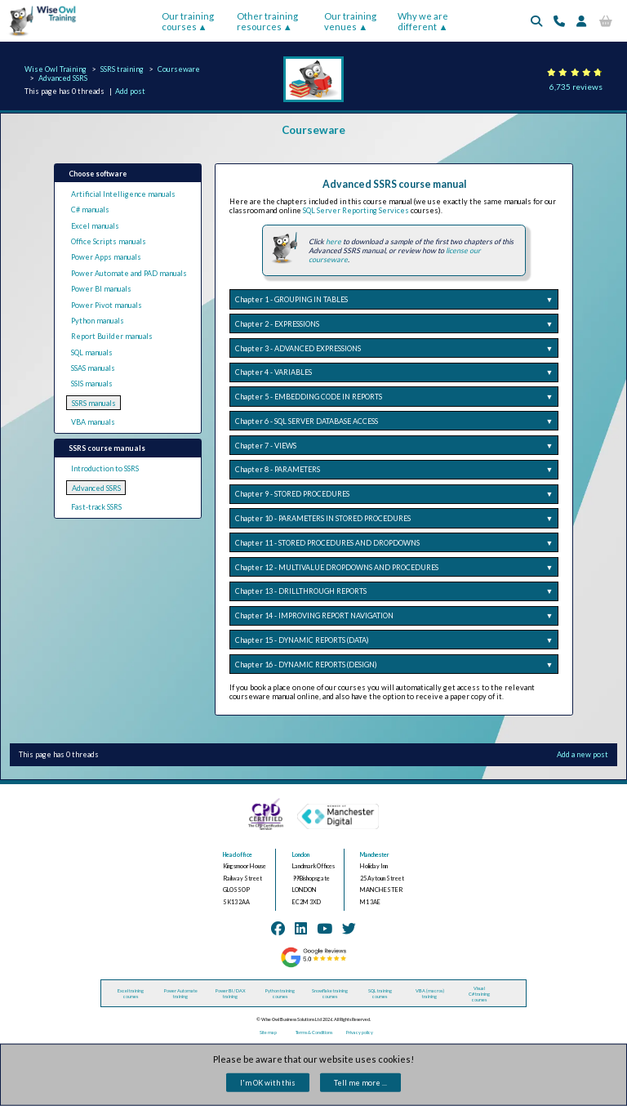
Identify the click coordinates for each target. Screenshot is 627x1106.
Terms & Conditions (314, 1032)
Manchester (374, 854)
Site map (268, 1032)
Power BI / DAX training (231, 993)
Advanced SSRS (62, 78)
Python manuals (97, 320)
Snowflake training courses (330, 993)
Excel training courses (131, 993)
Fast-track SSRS (96, 506)
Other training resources (267, 21)
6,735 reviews (576, 86)
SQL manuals (92, 352)
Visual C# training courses (479, 993)
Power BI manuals (101, 288)
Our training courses (188, 21)
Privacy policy (359, 1032)
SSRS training (122, 69)
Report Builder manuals (112, 336)
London (300, 854)
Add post (130, 91)
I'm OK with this (268, 1082)
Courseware (179, 69)
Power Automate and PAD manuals (129, 273)
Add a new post (582, 754)
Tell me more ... (360, 1082)
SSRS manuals (94, 403)
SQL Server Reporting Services (356, 210)
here (333, 241)
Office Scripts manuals (108, 241)
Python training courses (280, 993)
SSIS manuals (92, 383)
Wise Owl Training (55, 69)
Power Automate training (181, 993)
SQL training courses (380, 993)
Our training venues (350, 21)
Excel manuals (95, 225)
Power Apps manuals (106, 256)
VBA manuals (93, 421)
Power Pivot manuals (106, 305)
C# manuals (90, 209)
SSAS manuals (93, 367)
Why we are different (423, 21)
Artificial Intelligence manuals (123, 194)
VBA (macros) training (430, 993)
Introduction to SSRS (105, 468)
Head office (237, 854)
